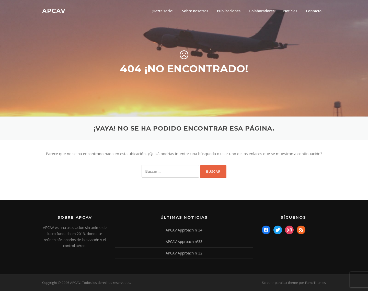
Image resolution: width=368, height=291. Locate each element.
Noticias (290, 10)
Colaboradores (261, 10)
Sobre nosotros (195, 10)
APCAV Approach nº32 (184, 253)
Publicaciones (228, 10)
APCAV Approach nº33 (184, 241)
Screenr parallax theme (280, 282)
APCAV (53, 10)
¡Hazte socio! (162, 10)
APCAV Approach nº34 (184, 230)
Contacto (313, 10)
